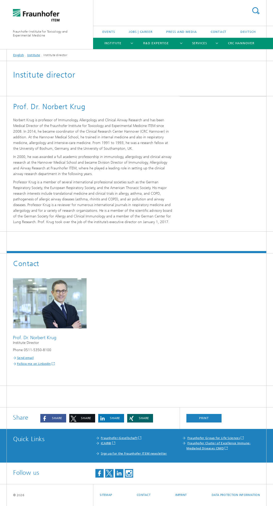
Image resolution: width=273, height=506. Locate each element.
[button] (53, 418)
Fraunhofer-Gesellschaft (119, 438)
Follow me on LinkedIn (34, 364)
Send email (25, 358)
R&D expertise (156, 43)
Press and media (181, 32)
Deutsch (248, 32)
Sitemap (106, 495)
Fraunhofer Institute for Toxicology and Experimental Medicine (40, 33)
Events (108, 32)
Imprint (181, 495)
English (18, 55)
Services (199, 43)
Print (204, 418)
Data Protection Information (236, 495)
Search (256, 10)
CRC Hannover (241, 43)
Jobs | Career (141, 32)
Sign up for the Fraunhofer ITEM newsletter (134, 453)
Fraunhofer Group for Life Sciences (213, 438)
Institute (113, 43)
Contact (218, 32)
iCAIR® (106, 443)
